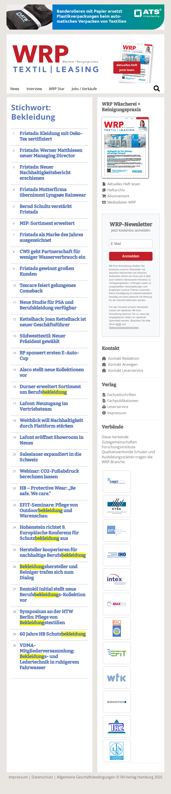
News (14, 88)
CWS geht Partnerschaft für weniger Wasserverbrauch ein (52, 254)
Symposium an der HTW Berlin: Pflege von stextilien (46, 617)
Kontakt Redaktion (123, 358)
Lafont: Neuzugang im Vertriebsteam (44, 406)
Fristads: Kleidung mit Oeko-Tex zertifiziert (51, 136)
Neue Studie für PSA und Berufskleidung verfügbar (48, 305)
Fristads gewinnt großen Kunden (47, 271)
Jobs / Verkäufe (84, 88)
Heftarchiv (116, 190)
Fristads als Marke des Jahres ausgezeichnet (51, 237)
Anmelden (130, 256)
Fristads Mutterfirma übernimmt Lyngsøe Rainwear (53, 192)
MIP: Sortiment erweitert (47, 223)
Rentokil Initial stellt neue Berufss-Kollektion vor (52, 594)
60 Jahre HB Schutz (53, 634)
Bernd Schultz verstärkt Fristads (46, 209)
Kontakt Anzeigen (123, 364)
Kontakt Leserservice (125, 370)
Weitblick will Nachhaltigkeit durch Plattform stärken (51, 423)
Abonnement (118, 196)
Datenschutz (42, 777)
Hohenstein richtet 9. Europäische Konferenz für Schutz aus (49, 533)
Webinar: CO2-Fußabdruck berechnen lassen (49, 474)
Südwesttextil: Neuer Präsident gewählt (42, 338)
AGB (118, 324)
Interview (34, 88)
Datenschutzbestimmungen (124, 327)
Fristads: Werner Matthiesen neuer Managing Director (51, 153)
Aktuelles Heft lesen (123, 184)
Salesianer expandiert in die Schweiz (50, 457)
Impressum (116, 412)
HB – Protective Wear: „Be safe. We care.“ (47, 491)
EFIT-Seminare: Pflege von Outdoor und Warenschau (49, 510)
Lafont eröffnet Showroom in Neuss (51, 440)
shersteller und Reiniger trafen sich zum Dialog (48, 572)
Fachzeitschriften (121, 394)
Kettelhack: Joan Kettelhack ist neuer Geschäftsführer (53, 322)
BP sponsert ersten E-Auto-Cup (49, 355)
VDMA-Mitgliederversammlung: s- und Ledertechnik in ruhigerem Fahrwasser (49, 657)
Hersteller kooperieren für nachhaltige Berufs (53, 552)
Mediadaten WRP (121, 202)
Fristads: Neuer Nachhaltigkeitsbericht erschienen (45, 172)
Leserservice (117, 406)
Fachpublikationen (122, 400)
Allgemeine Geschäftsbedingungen (86, 777)
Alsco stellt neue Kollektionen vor (52, 372)
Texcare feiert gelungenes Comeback (48, 288)
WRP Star (57, 88)
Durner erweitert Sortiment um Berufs (50, 389)
